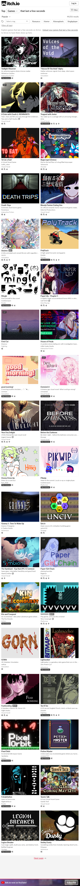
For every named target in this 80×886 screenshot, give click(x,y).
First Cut (4, 341)
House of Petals (47, 341)
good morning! (7, 387)
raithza (3, 664)
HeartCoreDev (6, 573)
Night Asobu (5, 710)
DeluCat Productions (48, 210)
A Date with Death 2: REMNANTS (15, 114)
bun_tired (4, 483)
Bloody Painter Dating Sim (51, 205)
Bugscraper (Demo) (48, 160)
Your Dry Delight (8, 432)
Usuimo (4, 250)
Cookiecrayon (6, 301)
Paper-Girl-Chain (47, 569)
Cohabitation (6, 797)
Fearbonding (6, 706)
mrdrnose (44, 73)
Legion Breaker (7, 842)
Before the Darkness (49, 432)
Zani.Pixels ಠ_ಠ (46, 664)
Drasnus (4, 344)
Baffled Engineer (7, 847)
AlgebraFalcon (6, 802)
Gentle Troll (45, 802)
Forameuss (5, 210)
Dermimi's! (45, 387)
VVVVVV (45, 614)
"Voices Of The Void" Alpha (52, 69)
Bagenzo (44, 573)
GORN (4, 660)
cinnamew (44, 392)
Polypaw (44, 847)
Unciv (43, 523)
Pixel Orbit (5, 751)
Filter (74, 10)
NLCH (3, 255)
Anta (42, 119)
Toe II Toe (44, 706)
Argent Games (6, 437)
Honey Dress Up (8, 478)
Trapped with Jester (49, 114)
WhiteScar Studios (7, 73)
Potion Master (46, 751)
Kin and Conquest (8, 614)
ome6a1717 (45, 756)
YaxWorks (4, 756)
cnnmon (4, 392)
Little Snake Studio (47, 346)
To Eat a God (6, 160)
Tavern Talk (45, 797)
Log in (73, 3)
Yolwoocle (44, 164)
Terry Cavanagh (46, 619)
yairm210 (44, 528)
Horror (46, 21)
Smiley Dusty (46, 842)
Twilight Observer (8, 69)
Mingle (4, 296)
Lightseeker (45, 660)
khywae (43, 437)
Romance (36, 21)
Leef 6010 (44, 301)
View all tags (7, 25)
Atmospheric (58, 21)
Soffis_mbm (5, 164)
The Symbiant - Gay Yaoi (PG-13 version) (17, 569)
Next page (38, 858)
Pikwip (43, 478)
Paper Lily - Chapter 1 (49, 296)
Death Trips (6, 205)
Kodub (43, 255)
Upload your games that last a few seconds (60, 30)
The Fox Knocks (7, 619)
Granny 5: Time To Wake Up (12, 523)
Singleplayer (72, 21)
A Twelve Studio (7, 528)
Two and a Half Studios (9, 119)
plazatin (43, 710)
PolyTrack (44, 250)
